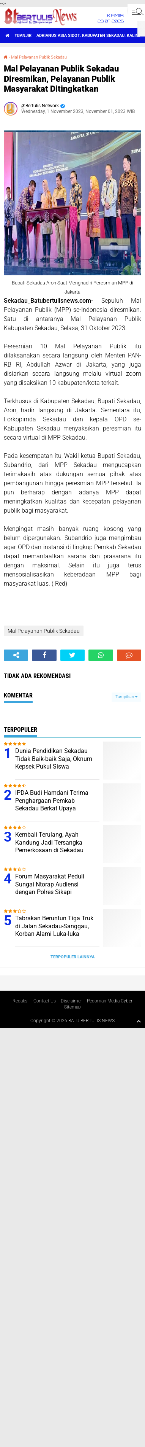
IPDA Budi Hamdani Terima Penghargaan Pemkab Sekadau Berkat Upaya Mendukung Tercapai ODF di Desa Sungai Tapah (53, 808)
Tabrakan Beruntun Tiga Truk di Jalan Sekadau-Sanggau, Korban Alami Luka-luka (54, 926)
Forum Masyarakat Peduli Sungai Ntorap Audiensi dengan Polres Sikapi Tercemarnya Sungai (49, 888)
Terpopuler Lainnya (72, 957)
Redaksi (20, 1001)
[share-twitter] (72, 655)
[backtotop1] (138, 1021)
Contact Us (44, 1001)
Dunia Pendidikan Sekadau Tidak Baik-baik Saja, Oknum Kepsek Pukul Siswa (53, 758)
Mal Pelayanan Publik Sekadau (39, 57)
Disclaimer (71, 1001)
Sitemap (72, 1007)
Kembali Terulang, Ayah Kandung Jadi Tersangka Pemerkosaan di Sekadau (49, 842)
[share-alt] (16, 655)
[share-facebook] (44, 655)
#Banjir (23, 35)
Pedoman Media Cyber (109, 1001)
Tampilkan (126, 696)
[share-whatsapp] (100, 655)
